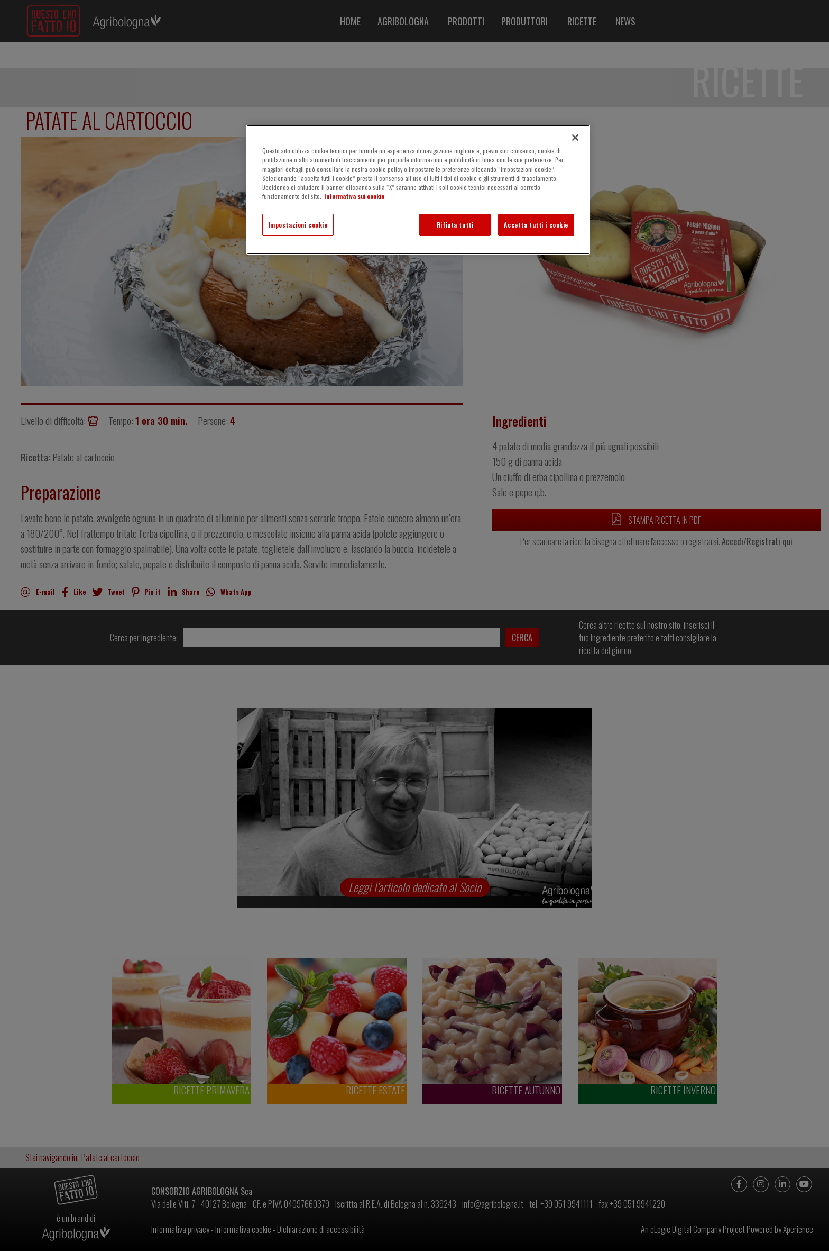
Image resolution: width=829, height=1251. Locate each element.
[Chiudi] (575, 137)
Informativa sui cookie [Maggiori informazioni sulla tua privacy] (354, 196)
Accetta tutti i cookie (536, 224)
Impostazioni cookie (298, 224)
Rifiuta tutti (455, 224)
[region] (418, 189)
